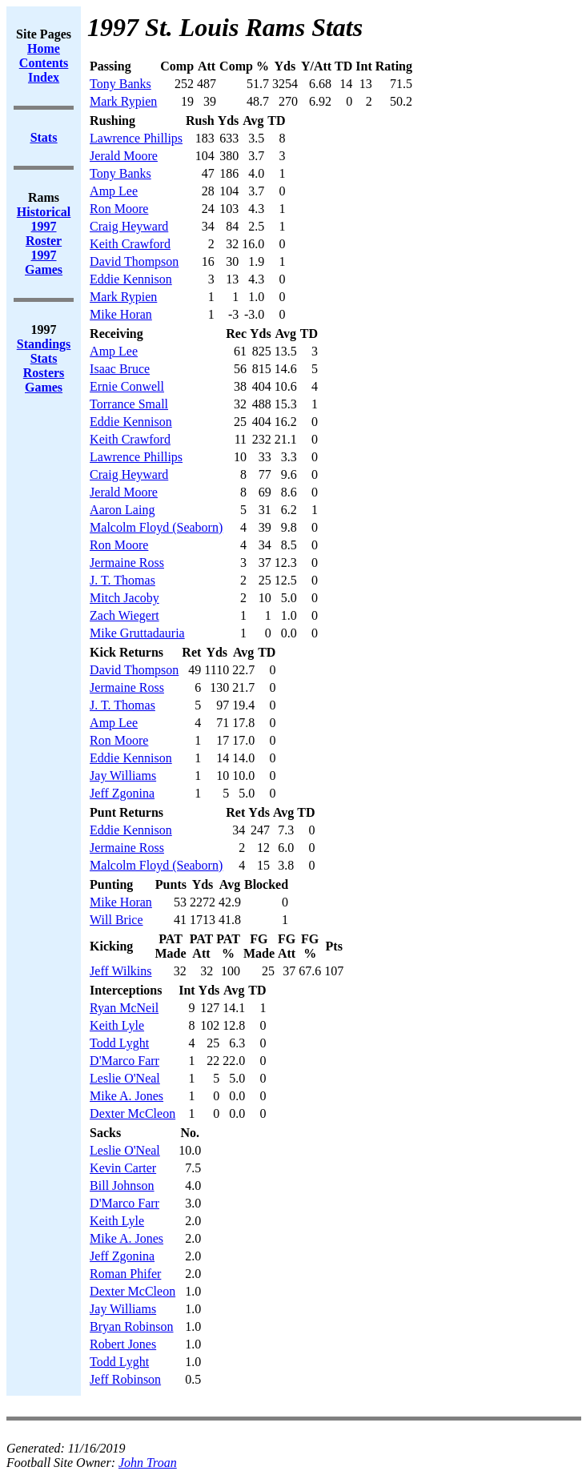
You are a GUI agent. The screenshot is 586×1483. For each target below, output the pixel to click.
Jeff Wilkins (120, 971)
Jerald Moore (124, 156)
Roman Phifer (125, 1273)
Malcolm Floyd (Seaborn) (156, 527)
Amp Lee (114, 191)
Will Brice (116, 919)
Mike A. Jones (126, 1096)
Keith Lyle (117, 1025)
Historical (44, 212)
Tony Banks (120, 83)
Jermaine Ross (127, 562)
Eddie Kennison (131, 279)
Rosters (44, 373)
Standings (44, 344)
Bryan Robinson (131, 1326)
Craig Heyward (129, 226)
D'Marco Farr (124, 1060)
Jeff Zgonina (122, 793)
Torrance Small (129, 404)
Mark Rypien (123, 101)
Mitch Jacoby (124, 598)
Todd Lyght (119, 1043)
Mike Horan (121, 314)
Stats (44, 358)
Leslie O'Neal (125, 1078)
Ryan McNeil (124, 1008)
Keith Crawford (130, 244)
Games (43, 387)
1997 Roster (44, 233)
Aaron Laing (122, 509)
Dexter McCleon (132, 1113)
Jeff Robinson (125, 1379)
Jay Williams (123, 775)
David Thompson (134, 261)
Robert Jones (123, 1344)
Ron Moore (119, 208)
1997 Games (43, 262)
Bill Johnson (122, 1185)
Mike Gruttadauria (137, 633)
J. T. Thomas (122, 580)
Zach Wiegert (124, 615)
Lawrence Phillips (136, 138)
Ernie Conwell (127, 386)
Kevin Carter (123, 1168)
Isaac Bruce (120, 369)
